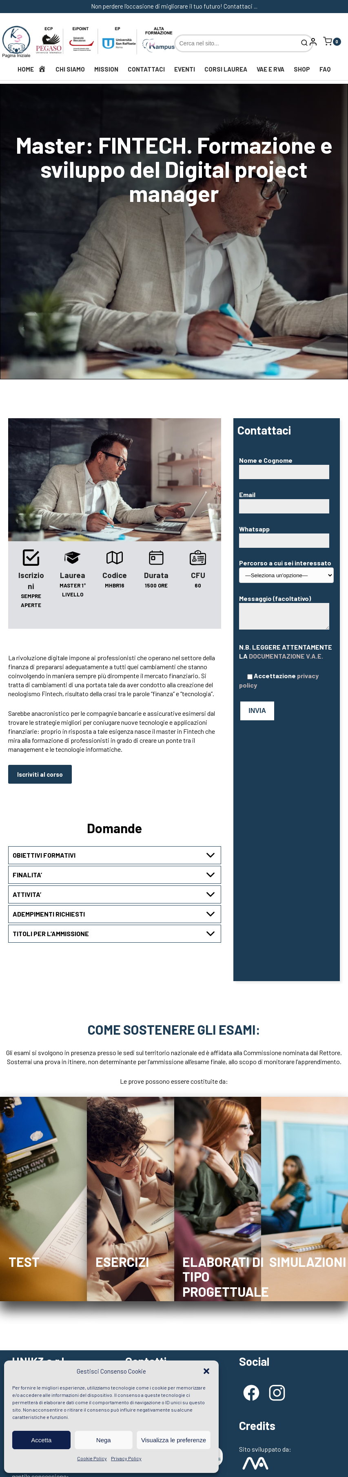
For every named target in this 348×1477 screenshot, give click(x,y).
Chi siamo (70, 69)
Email (286, 500)
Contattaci (146, 69)
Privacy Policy (126, 1458)
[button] (206, 1371)
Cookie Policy (92, 1458)
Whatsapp (286, 534)
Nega (103, 1440)
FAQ (324, 69)
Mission (106, 69)
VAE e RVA (270, 69)
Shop (302, 69)
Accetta (41, 1440)
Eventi (184, 69)
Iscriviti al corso (40, 774)
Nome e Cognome (286, 465)
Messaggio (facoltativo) (284, 612)
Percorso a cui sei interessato (286, 568)
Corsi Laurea (225, 69)
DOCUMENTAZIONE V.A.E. (286, 656)
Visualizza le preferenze (173, 1440)
